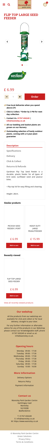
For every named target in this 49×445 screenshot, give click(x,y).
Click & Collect (14, 161)
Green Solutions (24, 436)
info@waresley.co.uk (16, 121)
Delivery (11, 156)
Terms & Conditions (24, 442)
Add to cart (14, 245)
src (9, 5)
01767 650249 (24, 118)
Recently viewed (12, 255)
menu (4, 5)
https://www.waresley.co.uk (26, 421)
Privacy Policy (24, 439)
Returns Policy (24, 381)
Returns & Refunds (16, 166)
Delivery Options (24, 377)
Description (13, 145)
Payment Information (24, 385)
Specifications (14, 151)
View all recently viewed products (18, 302)
